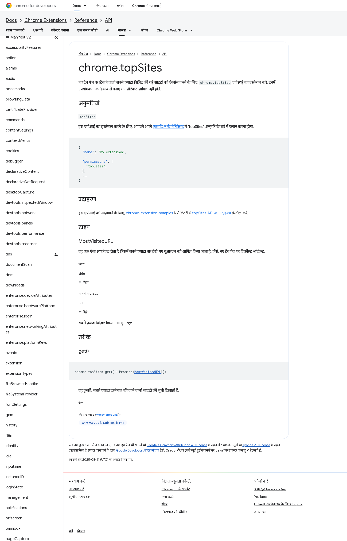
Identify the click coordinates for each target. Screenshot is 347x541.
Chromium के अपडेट (176, 489)
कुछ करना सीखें (87, 30)
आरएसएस (260, 512)
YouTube (260, 497)
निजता (81, 531)
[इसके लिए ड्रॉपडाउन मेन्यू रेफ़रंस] (131, 30)
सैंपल (144, 30)
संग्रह (165, 504)
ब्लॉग (120, 6)
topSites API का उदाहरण (211, 213)
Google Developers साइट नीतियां (137, 450)
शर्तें (71, 531)
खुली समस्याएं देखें (79, 497)
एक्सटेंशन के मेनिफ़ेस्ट (168, 126)
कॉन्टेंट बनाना (60, 30)
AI (107, 30)
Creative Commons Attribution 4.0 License (177, 445)
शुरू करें (38, 30)
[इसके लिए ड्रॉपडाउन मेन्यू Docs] (86, 5)
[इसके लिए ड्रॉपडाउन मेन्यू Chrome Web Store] (192, 30)
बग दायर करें (76, 489)
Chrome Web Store (171, 30)
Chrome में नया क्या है (146, 6)
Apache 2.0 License (256, 445)
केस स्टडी (102, 6)
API (108, 20)
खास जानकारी (15, 30)
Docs (11, 20)
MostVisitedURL (147, 372)
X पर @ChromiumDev (270, 489)
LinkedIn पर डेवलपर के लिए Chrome (278, 504)
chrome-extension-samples (149, 213)
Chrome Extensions (45, 20)
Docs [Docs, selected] (77, 6)
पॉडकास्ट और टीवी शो (175, 512)
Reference (85, 20)
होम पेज (83, 54)
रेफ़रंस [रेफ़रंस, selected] (122, 30)
